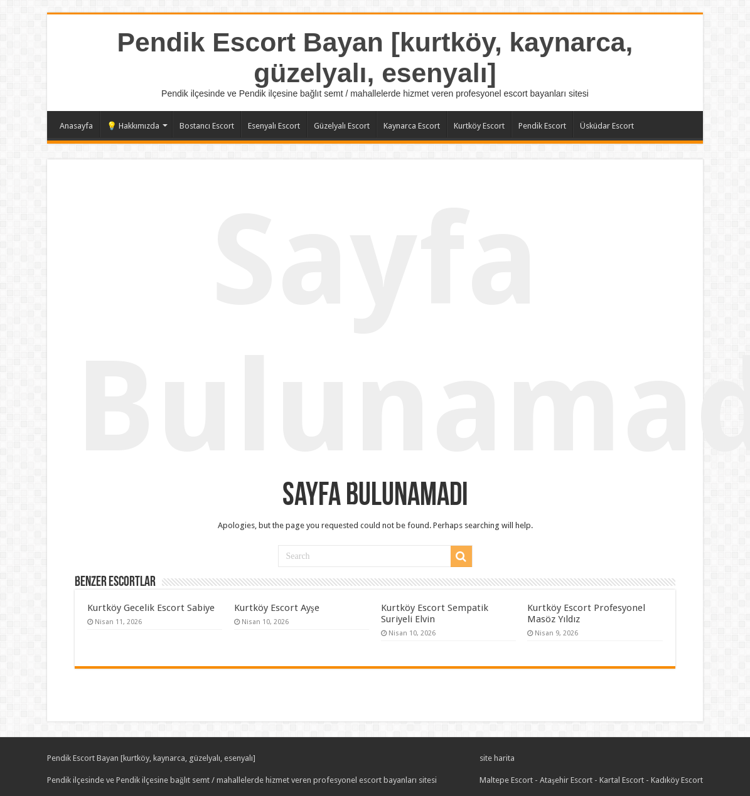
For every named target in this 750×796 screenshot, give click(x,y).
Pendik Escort (542, 125)
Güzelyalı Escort (342, 125)
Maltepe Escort (506, 780)
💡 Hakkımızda (133, 125)
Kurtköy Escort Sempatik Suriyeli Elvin (434, 613)
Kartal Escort (621, 780)
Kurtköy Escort (479, 125)
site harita (497, 758)
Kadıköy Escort (677, 780)
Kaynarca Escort (411, 125)
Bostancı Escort (206, 125)
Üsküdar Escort (607, 125)
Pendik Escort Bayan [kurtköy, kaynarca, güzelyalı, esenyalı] (375, 57)
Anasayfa (76, 125)
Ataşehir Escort (566, 780)
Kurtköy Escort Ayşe (276, 607)
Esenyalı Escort (274, 125)
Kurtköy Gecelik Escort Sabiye (151, 607)
